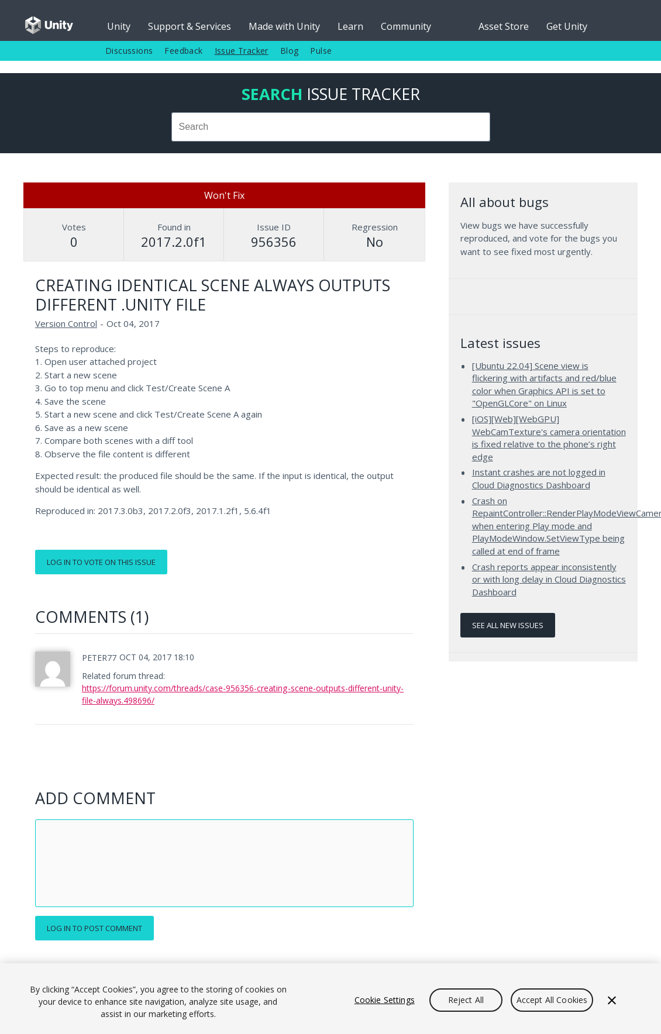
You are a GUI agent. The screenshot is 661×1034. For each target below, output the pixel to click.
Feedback (183, 50)
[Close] (612, 1000)
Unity (118, 26)
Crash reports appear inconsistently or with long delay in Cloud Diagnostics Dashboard (549, 579)
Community (406, 26)
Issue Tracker (241, 50)
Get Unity (566, 26)
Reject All (466, 999)
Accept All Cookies (552, 999)
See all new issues (507, 625)
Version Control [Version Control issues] (66, 323)
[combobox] (331, 127)
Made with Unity (284, 26)
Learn (350, 26)
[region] (330, 998)
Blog (289, 50)
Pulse (321, 50)
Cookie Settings (384, 999)
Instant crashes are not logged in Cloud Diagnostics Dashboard (538, 478)
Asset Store (503, 26)
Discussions (129, 50)
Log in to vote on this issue (101, 562)
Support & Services (189, 26)
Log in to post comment (94, 928)
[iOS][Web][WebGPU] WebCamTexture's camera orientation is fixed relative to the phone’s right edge (549, 438)
